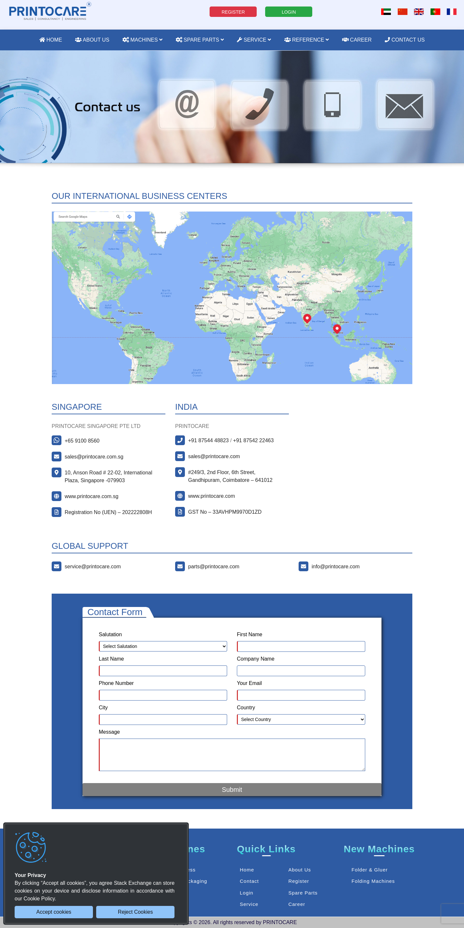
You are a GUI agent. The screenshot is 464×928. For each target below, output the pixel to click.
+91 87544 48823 (208, 440)
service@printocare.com (93, 566)
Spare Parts (200, 40)
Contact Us (405, 40)
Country (246, 707)
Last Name (111, 659)
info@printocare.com (336, 566)
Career (357, 40)
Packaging (194, 881)
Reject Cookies (135, 912)
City (103, 707)
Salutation (110, 634)
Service (254, 40)
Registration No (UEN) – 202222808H (108, 512)
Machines (142, 40)
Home (50, 40)
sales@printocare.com (214, 456)
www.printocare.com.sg (91, 496)
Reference (306, 40)
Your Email (249, 683)
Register (298, 881)
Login (246, 893)
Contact (249, 881)
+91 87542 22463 (253, 440)
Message (109, 732)
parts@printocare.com (213, 566)
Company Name (256, 659)
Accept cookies (53, 912)
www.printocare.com (211, 496)
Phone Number (116, 683)
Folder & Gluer (370, 869)
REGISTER (233, 12)
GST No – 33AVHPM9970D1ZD (225, 512)
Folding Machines (373, 881)
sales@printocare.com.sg (94, 456)
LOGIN (289, 12)
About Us (92, 40)
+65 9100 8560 (82, 441)
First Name (249, 634)
